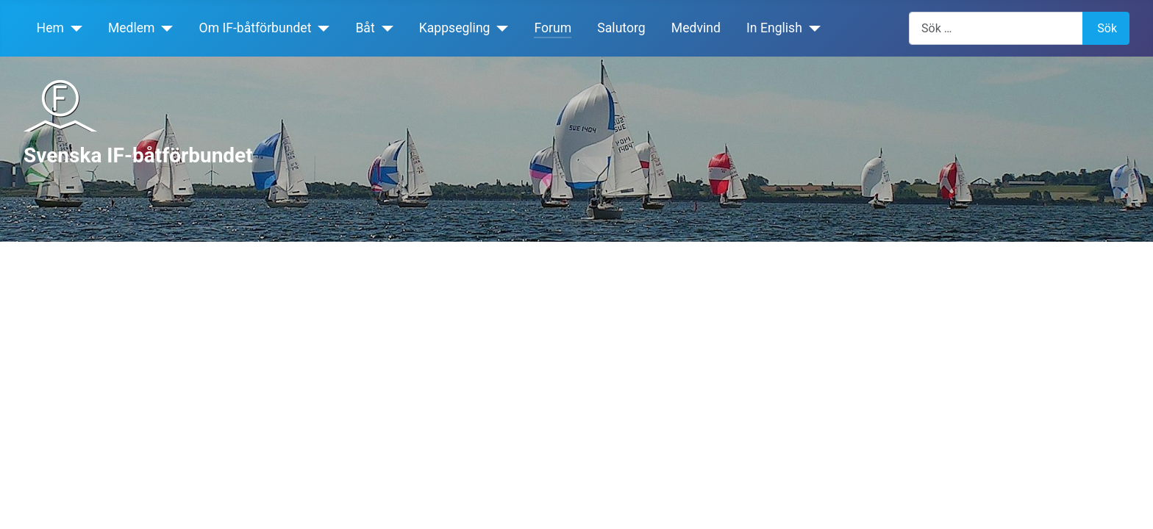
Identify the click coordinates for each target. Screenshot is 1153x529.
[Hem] (73, 27)
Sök (1107, 28)
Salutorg (621, 28)
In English (774, 28)
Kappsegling (454, 28)
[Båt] (384, 27)
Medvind (696, 28)
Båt (364, 28)
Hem (50, 28)
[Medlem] (164, 27)
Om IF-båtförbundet (255, 28)
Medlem (131, 28)
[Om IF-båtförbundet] (320, 27)
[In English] (811, 27)
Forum (552, 28)
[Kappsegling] (499, 27)
